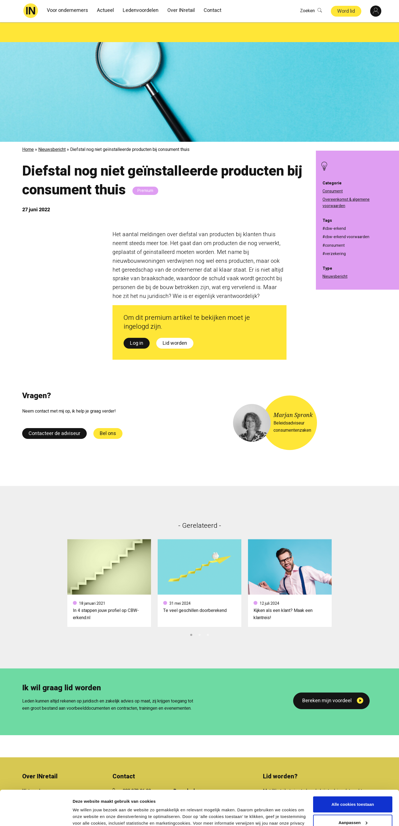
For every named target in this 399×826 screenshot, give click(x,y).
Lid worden (175, 323)
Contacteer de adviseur (54, 413)
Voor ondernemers (67, 10)
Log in (136, 323)
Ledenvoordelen (140, 10)
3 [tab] (208, 614)
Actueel (105, 10)
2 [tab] (199, 614)
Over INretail (181, 10)
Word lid (346, 11)
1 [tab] (191, 614)
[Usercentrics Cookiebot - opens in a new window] (36, 815)
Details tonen (86, 815)
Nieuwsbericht (52, 129)
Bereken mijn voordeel (327, 681)
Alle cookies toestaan (352, 774)
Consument (333, 191)
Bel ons (108, 413)
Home (28, 129)
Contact (212, 10)
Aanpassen (353, 792)
